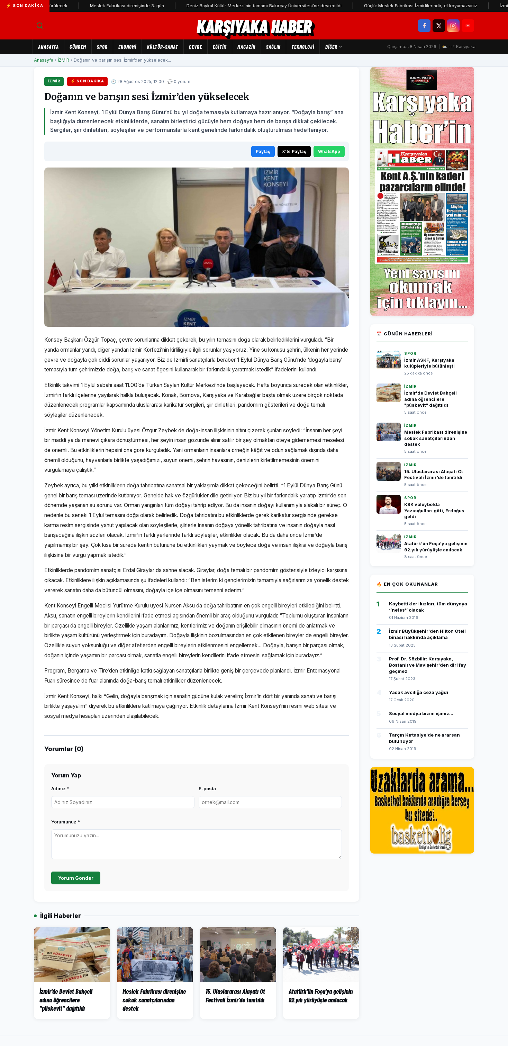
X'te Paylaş (294, 151)
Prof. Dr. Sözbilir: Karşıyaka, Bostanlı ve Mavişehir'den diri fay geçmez (427, 665)
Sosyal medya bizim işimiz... (421, 713)
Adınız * (60, 788)
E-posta (207, 788)
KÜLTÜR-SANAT (162, 47)
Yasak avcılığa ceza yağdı (418, 692)
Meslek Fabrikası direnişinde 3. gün (138, 5)
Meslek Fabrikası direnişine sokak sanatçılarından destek (435, 438)
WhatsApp (329, 151)
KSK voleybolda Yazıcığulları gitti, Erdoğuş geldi (434, 510)
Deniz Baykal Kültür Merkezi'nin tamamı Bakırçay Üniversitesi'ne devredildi (275, 5)
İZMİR (63, 60)
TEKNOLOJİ (302, 47)
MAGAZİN (246, 47)
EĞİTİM (220, 47)
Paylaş (263, 151)
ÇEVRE (195, 47)
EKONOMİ (127, 47)
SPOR (102, 47)
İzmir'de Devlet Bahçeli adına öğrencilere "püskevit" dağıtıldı (430, 399)
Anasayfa (48, 47)
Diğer (333, 47)
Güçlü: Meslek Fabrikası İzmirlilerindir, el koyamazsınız (432, 5)
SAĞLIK (273, 47)
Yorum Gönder (75, 878)
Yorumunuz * (65, 821)
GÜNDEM (78, 47)
